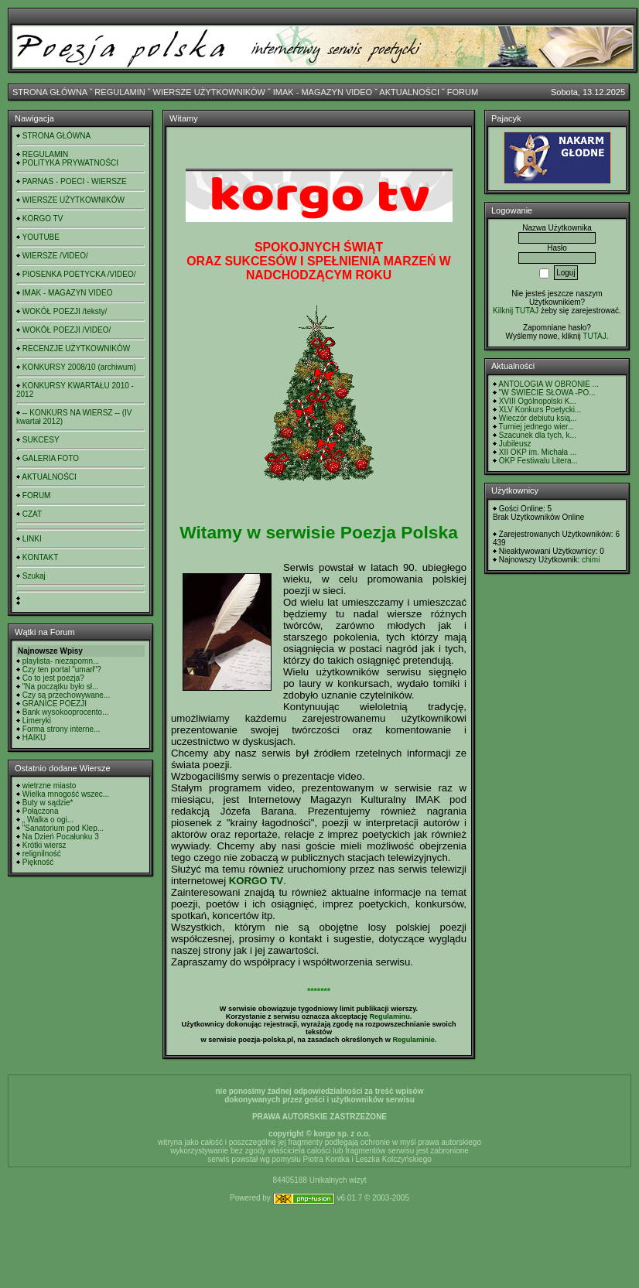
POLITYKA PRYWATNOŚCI (70, 163)
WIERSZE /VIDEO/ (55, 255)
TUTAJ (594, 336)
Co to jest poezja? (53, 678)
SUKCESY (41, 440)
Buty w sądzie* (47, 802)
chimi (591, 559)
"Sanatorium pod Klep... (63, 828)
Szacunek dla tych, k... (537, 435)
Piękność (38, 862)
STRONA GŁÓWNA (49, 92)
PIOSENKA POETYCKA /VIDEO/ (79, 274)
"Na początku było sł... (60, 686)
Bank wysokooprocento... (65, 712)
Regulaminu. (390, 1016)
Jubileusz (515, 443)
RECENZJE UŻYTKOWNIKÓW (76, 348)
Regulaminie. (414, 1040)
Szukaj (34, 576)
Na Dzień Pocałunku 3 (60, 836)
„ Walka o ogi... (47, 819)
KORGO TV (42, 218)
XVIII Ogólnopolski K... (537, 401)
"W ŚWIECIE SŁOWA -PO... (547, 392)
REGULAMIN (119, 92)
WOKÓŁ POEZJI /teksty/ (64, 311)
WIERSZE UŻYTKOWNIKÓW (209, 92)
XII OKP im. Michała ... (537, 452)
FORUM (462, 92)
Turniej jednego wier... (536, 426)
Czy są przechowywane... (66, 695)
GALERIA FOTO (50, 458)
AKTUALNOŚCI (409, 92)
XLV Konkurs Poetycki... (540, 409)
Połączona (40, 811)
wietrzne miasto (49, 785)
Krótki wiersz (44, 845)
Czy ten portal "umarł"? (61, 669)
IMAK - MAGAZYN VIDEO (322, 92)
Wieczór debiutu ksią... (538, 418)
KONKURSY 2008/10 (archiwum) (79, 367)
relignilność (41, 853)
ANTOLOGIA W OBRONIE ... (548, 384)
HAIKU (34, 737)
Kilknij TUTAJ (515, 310)
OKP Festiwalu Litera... (538, 460)
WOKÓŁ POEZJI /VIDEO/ (66, 330)
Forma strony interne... (61, 729)
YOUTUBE (41, 237)
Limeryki (36, 720)
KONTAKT (40, 557)
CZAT (32, 514)
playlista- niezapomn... (61, 661)
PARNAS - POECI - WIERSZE (74, 181)
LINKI (32, 539)
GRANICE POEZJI (54, 703)
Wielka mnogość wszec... (65, 794)
